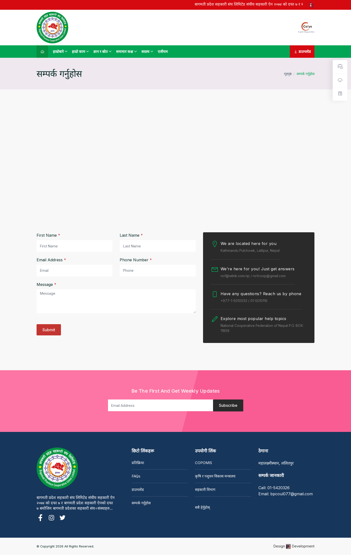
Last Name (131, 235)
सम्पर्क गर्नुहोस (141, 503)
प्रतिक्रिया (138, 462)
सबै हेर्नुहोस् (202, 507)
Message (46, 284)
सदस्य (145, 51)
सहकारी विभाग (205, 489)
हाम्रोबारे (58, 51)
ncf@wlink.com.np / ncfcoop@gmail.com (253, 276)
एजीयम (163, 51)
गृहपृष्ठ (288, 74)
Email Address (51, 259)
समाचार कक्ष (124, 51)
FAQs (136, 476)
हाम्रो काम (78, 51)
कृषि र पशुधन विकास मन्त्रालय (215, 476)
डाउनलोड (302, 51)
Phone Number (136, 259)
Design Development (293, 546)
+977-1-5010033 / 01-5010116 (244, 301)
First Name (48, 235)
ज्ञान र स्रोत (100, 51)
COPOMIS (203, 462)
